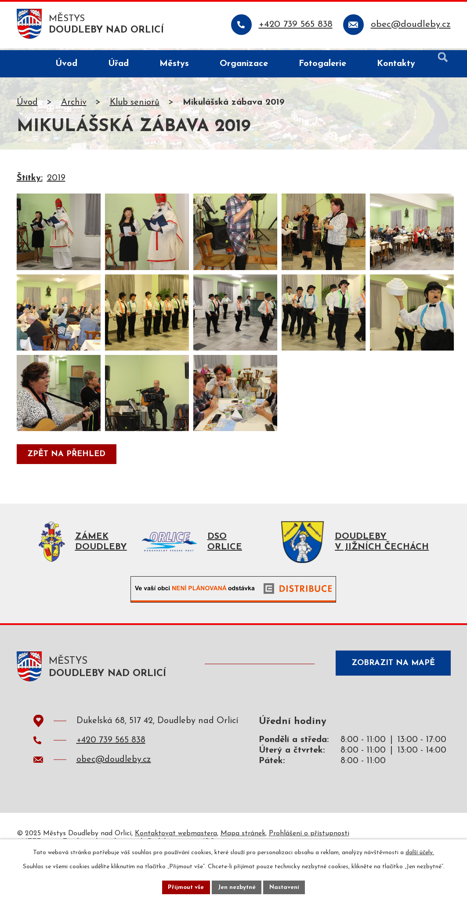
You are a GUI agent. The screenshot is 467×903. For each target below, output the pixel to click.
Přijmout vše (185, 887)
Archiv (74, 104)
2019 (56, 179)
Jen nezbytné (237, 887)
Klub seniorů (134, 104)
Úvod (27, 104)
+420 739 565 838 (110, 779)
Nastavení (286, 887)
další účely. (419, 851)
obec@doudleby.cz (113, 799)
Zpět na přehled (68, 491)
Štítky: (30, 179)
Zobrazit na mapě (390, 704)
